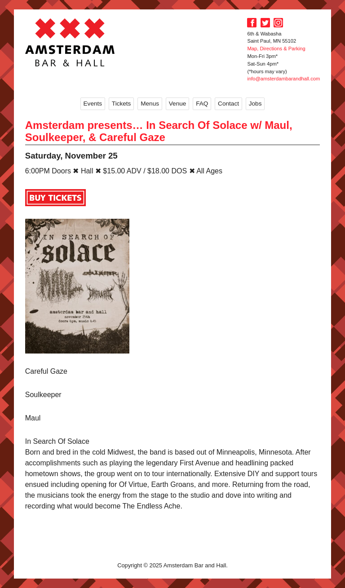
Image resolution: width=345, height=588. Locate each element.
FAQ (202, 103)
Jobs (255, 103)
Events (93, 103)
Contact (228, 103)
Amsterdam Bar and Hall (70, 42)
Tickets (121, 103)
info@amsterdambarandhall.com (283, 78)
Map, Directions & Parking (276, 48)
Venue (177, 103)
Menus (150, 103)
